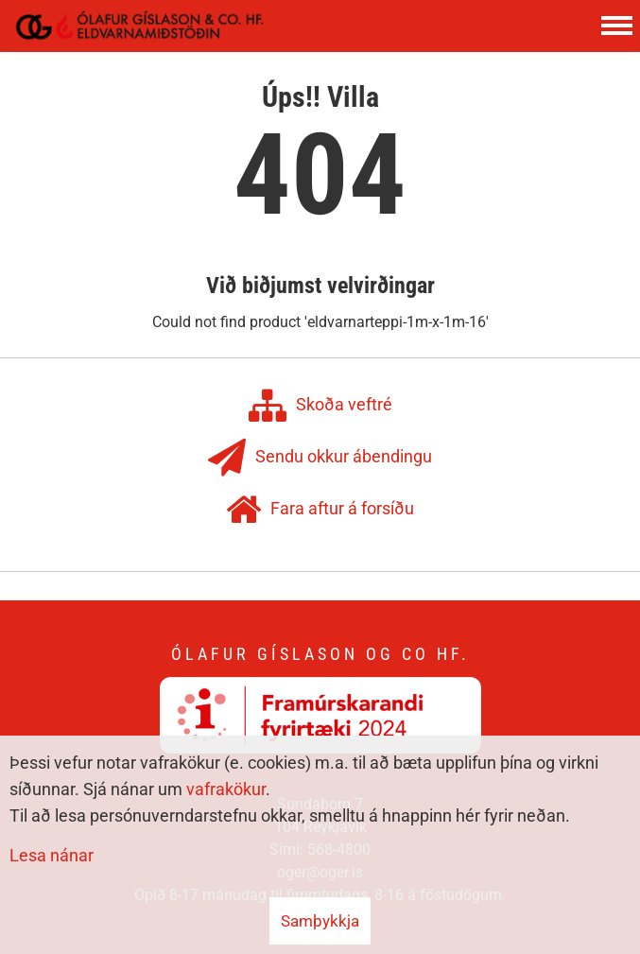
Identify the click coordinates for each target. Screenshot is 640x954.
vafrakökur (226, 789)
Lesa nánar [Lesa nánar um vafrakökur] (51, 855)
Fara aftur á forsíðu (320, 510)
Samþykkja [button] (320, 920)
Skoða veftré (320, 406)
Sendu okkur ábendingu (320, 458)
